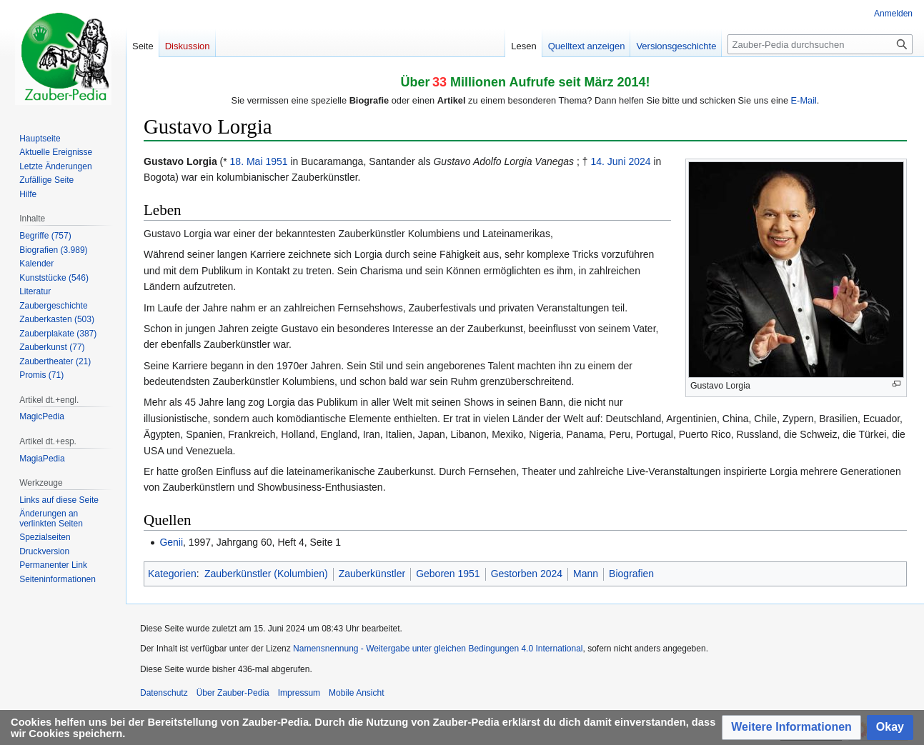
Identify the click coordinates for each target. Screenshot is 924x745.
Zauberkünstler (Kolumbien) (266, 573)
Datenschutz (164, 693)
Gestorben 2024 (526, 573)
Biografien (631, 573)
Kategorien (172, 573)
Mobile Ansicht (356, 693)
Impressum (299, 693)
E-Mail (804, 100)
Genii (171, 542)
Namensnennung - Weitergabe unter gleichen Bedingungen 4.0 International (437, 649)
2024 (639, 161)
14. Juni (607, 161)
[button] (791, 727)
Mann (585, 573)
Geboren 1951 (448, 573)
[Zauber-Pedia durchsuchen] (820, 44)
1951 (276, 161)
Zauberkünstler (372, 573)
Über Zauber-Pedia (233, 693)
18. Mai (246, 161)
